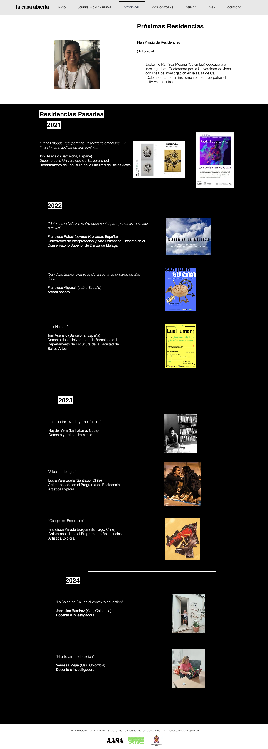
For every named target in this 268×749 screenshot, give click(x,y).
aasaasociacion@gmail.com (185, 730)
